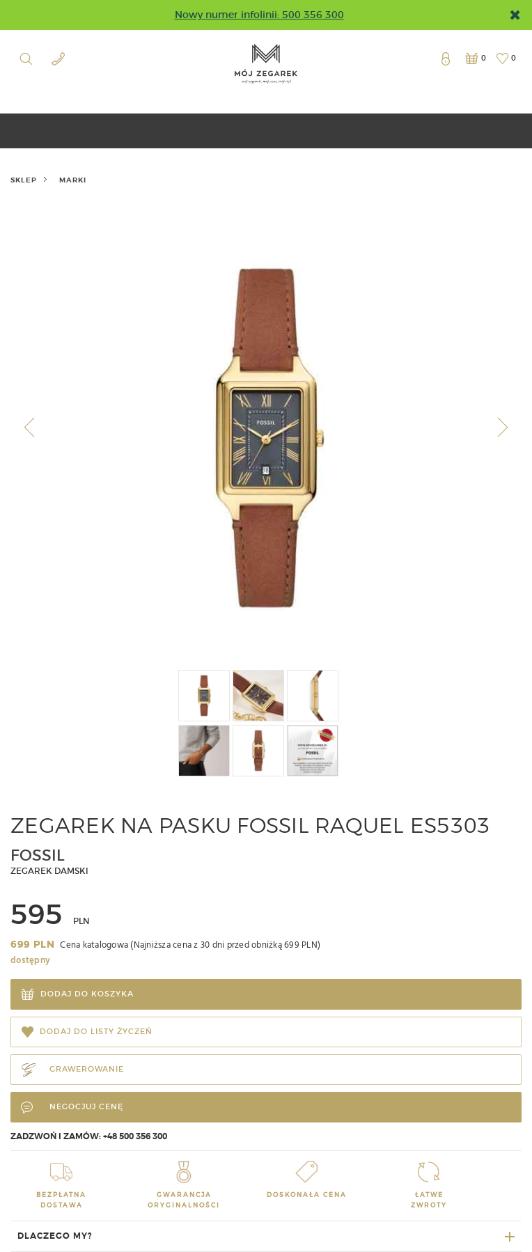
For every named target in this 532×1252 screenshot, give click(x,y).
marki (72, 180)
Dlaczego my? (55, 1236)
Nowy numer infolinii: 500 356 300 (259, 14)
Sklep (23, 180)
